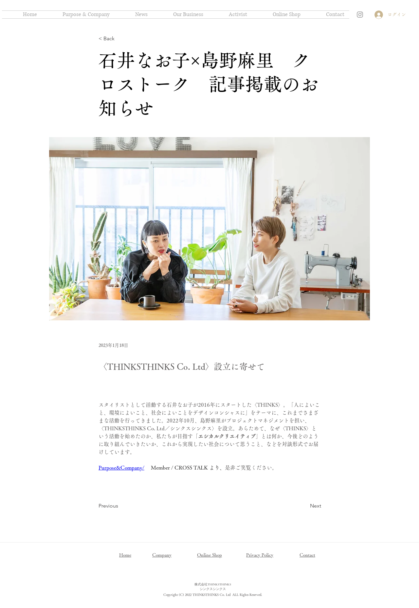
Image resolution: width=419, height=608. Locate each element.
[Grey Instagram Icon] (360, 14)
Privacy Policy (259, 555)
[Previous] (120, 505)
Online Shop (209, 555)
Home (125, 555)
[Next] (304, 505)
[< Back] (120, 39)
